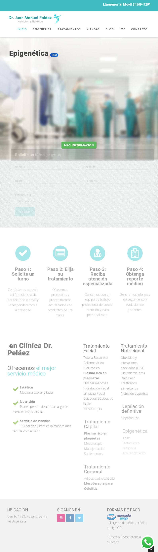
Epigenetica (42, 29)
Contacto (139, 29)
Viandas (93, 29)
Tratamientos (69, 29)
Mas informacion (79, 145)
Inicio (22, 29)
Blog (110, 29)
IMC (122, 29)
